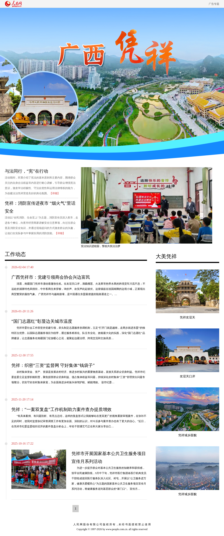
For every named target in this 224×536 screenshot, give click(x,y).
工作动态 (15, 254)
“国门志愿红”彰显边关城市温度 (41, 321)
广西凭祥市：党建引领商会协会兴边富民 (50, 277)
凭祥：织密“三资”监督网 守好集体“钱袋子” (53, 365)
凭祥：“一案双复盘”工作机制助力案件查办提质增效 (61, 409)
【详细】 (54, 193)
